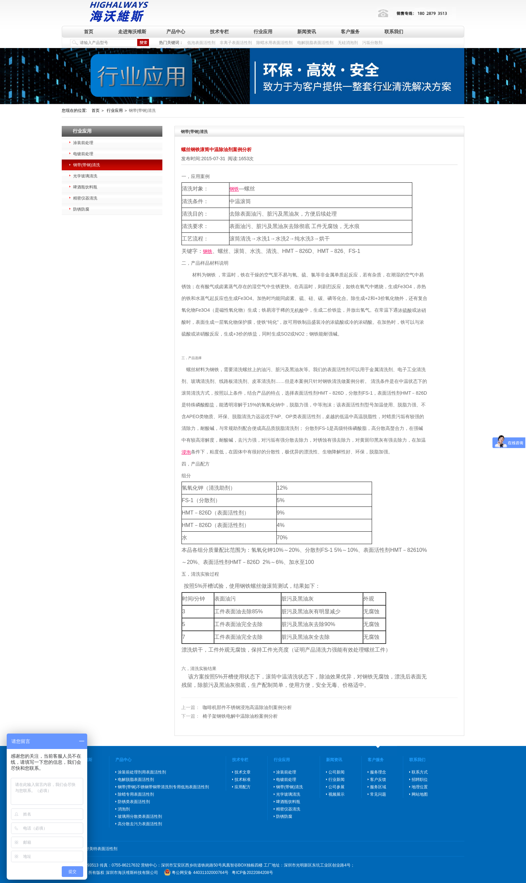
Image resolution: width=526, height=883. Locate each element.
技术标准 (242, 779)
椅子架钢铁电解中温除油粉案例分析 (229, 716)
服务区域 (378, 787)
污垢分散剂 (372, 42)
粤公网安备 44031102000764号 (200, 872)
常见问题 (378, 794)
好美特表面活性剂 (101, 848)
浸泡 (186, 452)
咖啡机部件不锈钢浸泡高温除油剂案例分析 (236, 707)
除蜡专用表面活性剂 (136, 794)
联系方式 (420, 772)
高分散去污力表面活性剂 (140, 824)
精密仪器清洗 (85, 198)
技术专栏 (219, 31)
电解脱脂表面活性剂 (315, 42)
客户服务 (350, 31)
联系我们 (393, 31)
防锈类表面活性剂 (134, 801)
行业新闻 (336, 779)
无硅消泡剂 (348, 42)
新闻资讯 (306, 31)
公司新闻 (336, 772)
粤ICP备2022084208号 (252, 872)
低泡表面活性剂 (201, 42)
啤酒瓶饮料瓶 (85, 187)
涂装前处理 (83, 142)
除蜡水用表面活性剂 (274, 42)
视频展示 (336, 794)
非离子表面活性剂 (236, 42)
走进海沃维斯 (132, 31)
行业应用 (263, 31)
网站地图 (420, 794)
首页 (88, 31)
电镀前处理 (83, 153)
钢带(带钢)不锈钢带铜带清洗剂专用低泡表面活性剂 (163, 787)
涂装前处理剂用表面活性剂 (142, 772)
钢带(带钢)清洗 (86, 165)
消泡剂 (124, 809)
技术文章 (242, 772)
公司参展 (336, 787)
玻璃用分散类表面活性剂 (140, 816)
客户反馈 (378, 779)
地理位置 (420, 787)
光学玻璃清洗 (85, 176)
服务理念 (378, 772)
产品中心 (175, 31)
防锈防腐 (81, 209)
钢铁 (234, 189)
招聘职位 (420, 779)
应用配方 (242, 787)
